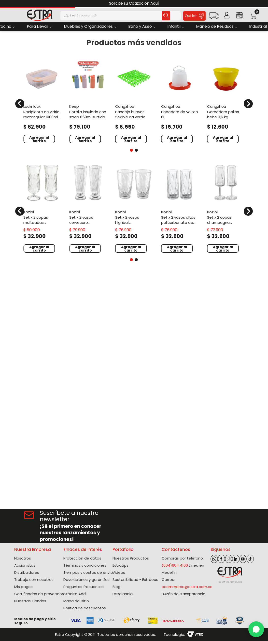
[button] (214, 17)
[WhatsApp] (256, 629)
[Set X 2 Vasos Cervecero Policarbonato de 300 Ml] (88, 208)
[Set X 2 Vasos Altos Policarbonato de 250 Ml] (180, 208)
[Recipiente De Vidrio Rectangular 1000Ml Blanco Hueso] (42, 100)
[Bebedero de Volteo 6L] (180, 100)
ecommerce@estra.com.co (187, 586)
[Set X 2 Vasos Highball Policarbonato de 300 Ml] (134, 208)
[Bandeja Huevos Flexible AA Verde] (134, 100)
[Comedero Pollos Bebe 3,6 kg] (226, 100)
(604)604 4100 (175, 565)
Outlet (194, 16)
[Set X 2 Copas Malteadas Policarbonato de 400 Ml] (42, 208)
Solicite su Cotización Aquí (134, 3)
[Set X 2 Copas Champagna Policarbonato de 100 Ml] (226, 208)
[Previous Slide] (5, 3)
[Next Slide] (262, 3)
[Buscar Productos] (162, 15)
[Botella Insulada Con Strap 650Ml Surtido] (88, 100)
